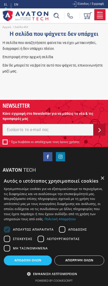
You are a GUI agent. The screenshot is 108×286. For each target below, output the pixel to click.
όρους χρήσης (70, 142)
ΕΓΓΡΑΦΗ (99, 130)
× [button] (102, 178)
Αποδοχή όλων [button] (27, 260)
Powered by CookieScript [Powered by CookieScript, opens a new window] (54, 280)
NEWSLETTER (16, 105)
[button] (54, 274)
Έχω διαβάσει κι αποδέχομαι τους (45, 142)
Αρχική (7, 27)
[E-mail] (48, 130)
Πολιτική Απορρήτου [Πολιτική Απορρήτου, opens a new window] (60, 219)
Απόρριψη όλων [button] (79, 260)
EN (16, 4)
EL (5, 4)
